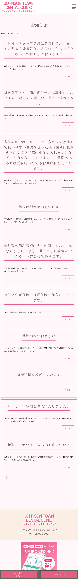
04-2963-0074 (59, 574)
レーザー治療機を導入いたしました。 (39, 406)
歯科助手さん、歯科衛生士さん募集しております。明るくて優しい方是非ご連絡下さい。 (39, 98)
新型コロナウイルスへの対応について (39, 445)
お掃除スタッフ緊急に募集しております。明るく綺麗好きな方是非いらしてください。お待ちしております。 (39, 49)
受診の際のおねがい (39, 336)
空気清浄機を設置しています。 (39, 374)
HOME (3, 33)
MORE (67, 76)
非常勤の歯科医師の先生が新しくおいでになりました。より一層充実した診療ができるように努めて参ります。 (39, 251)
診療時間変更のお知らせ (39, 207)
